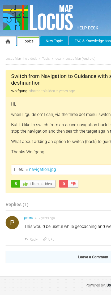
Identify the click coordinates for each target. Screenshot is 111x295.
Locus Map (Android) (80, 58)
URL (48, 239)
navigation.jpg (42, 169)
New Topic (54, 41)
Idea (58, 58)
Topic (46, 58)
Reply (31, 239)
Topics (28, 41)
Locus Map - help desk (21, 58)
